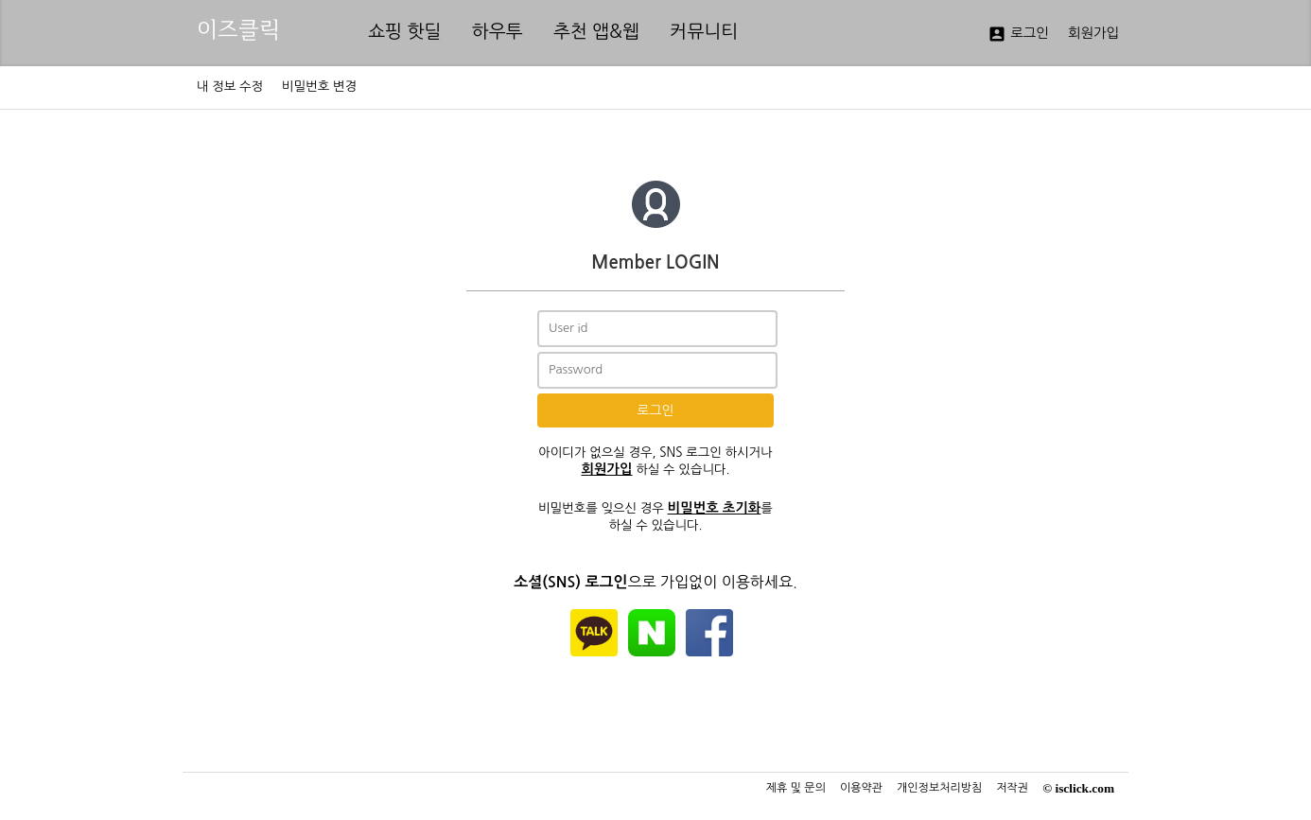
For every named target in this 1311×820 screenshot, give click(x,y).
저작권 (1012, 788)
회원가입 (1093, 33)
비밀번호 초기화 (714, 508)
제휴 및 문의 (796, 788)
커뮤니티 (704, 32)
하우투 (497, 32)
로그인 (1018, 34)
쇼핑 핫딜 (405, 32)
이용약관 (861, 788)
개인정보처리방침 (939, 788)
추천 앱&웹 (596, 32)
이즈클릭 (238, 30)
